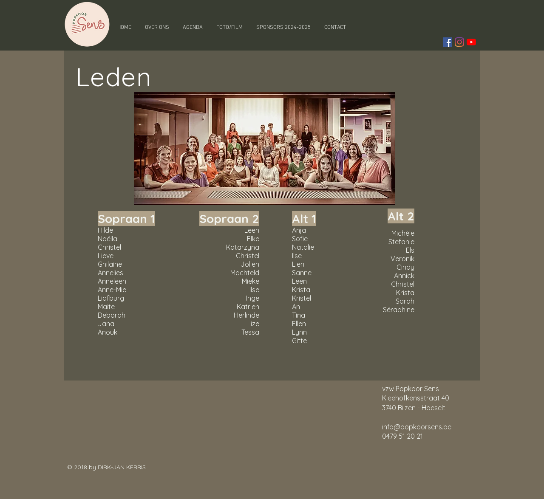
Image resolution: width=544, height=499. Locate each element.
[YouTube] (471, 42)
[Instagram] (459, 42)
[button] (157, 27)
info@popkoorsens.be (416, 427)
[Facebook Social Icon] (447, 42)
